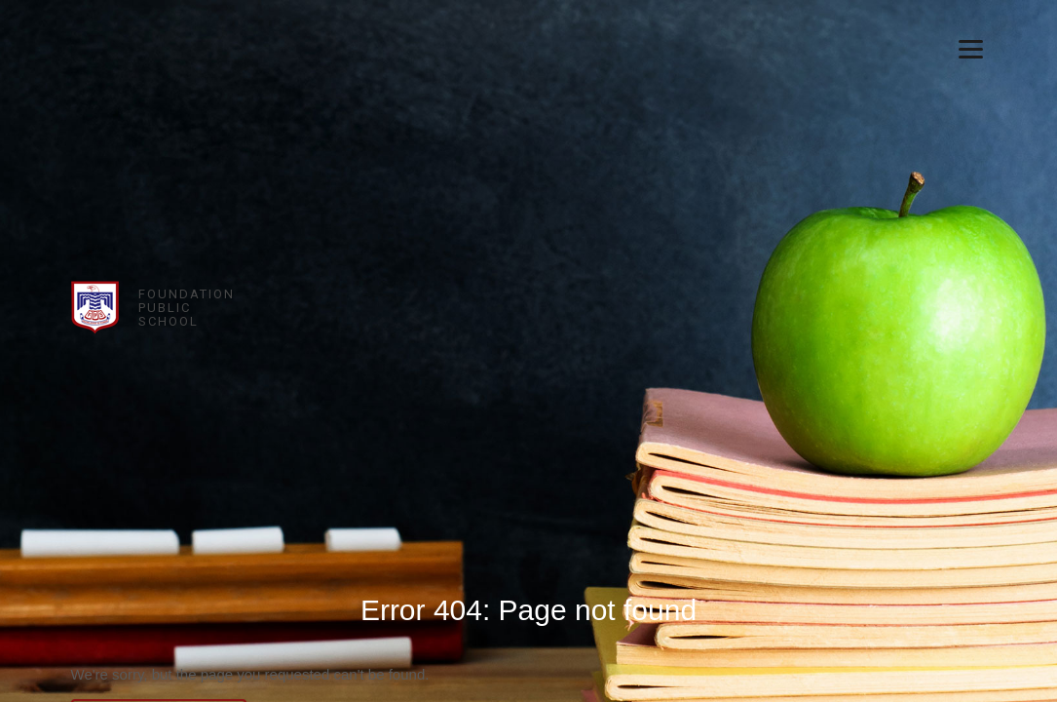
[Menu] (971, 48)
